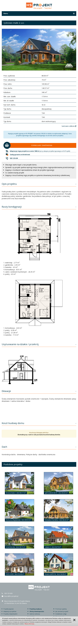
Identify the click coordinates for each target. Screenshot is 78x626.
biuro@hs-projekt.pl (11, 596)
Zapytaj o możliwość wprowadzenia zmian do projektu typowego (29, 170)
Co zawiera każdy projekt (14, 173)
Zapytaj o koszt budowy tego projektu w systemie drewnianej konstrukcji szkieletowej (37, 175)
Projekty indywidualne (10, 614)
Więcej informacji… (29, 624)
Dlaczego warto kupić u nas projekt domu (21, 165)
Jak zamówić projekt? (61, 611)
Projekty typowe (8, 609)
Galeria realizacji (35, 614)
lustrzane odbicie (69, 126)
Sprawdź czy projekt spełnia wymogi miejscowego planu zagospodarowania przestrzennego (39, 167)
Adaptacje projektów (9, 611)
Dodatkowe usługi (60, 614)
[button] (4, 49)
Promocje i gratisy (61, 609)
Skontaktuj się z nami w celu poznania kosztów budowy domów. (39, 435)
